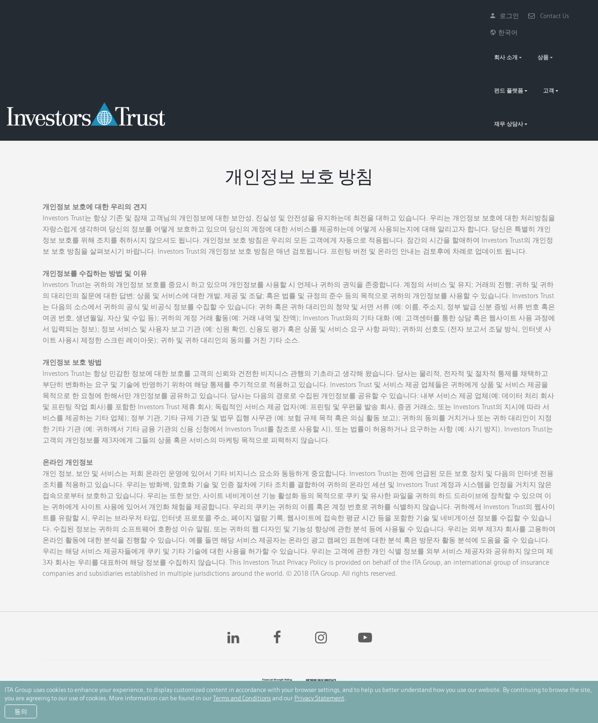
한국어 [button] (572, 16)
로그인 (485, 16)
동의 (20, 711)
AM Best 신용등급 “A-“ (308, 653)
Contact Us (529, 16)
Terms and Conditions (242, 698)
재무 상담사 (565, 40)
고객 (525, 40)
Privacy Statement (319, 698)
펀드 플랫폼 (485, 40)
